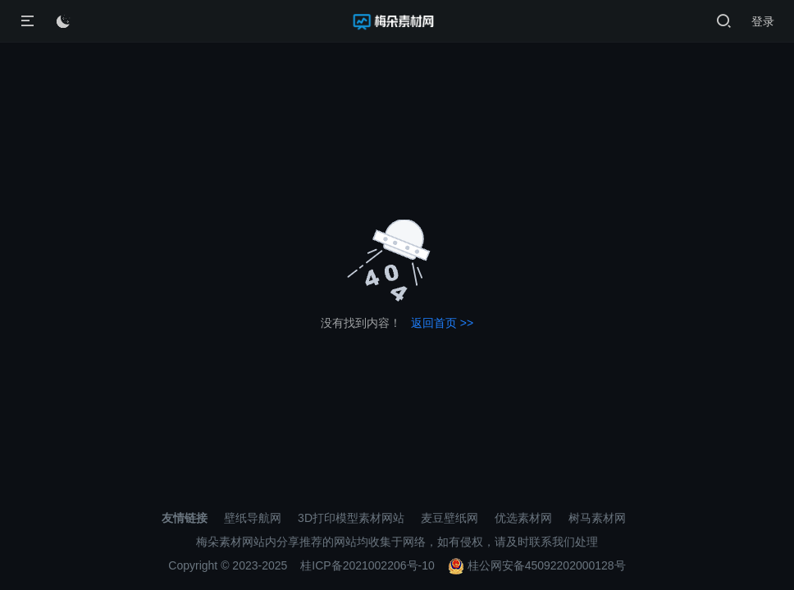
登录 (762, 21)
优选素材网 (523, 517)
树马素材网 (597, 517)
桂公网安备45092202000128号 (537, 565)
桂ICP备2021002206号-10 (367, 565)
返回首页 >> (442, 322)
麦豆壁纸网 (449, 517)
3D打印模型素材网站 (351, 517)
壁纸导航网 (252, 517)
